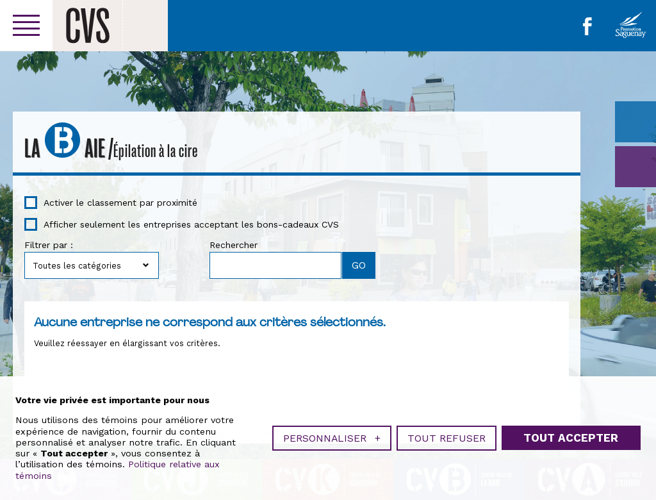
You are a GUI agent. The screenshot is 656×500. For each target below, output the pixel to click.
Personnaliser (332, 436)
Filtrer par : (48, 245)
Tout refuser (446, 436)
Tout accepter (570, 435)
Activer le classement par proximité (120, 202)
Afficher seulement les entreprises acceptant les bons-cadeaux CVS (191, 224)
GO (635, 166)
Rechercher (233, 245)
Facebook (587, 26)
